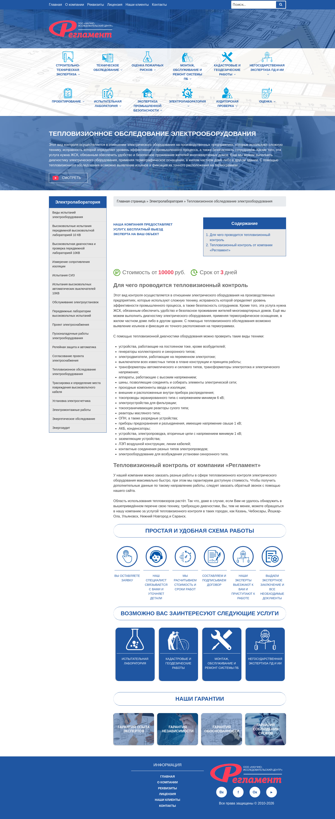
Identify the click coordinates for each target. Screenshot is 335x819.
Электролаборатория (187, 103)
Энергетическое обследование (73, 418)
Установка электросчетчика (71, 401)
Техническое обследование (108, 68)
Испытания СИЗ (63, 275)
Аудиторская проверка (227, 104)
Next (289, 654)
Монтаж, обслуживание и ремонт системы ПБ (187, 72)
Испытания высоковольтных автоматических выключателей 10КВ (73, 289)
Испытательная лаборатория (108, 104)
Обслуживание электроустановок (75, 302)
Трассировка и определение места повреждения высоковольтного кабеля (76, 387)
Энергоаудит (61, 427)
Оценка (267, 101)
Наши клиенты (137, 4)
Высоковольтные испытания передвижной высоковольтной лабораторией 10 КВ (73, 230)
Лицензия (114, 4)
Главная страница (131, 201)
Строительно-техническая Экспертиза (68, 70)
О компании (74, 4)
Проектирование (68, 101)
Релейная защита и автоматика (74, 347)
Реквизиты (95, 4)
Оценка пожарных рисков (147, 68)
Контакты (159, 4)
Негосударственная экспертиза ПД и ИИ (267, 70)
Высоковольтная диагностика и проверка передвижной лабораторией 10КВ (74, 248)
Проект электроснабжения (70, 324)
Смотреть (71, 178)
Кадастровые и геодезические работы (227, 70)
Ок (255, 792)
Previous (110, 654)
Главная (55, 4)
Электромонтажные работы (71, 410)
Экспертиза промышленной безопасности (148, 106)
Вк (221, 792)
